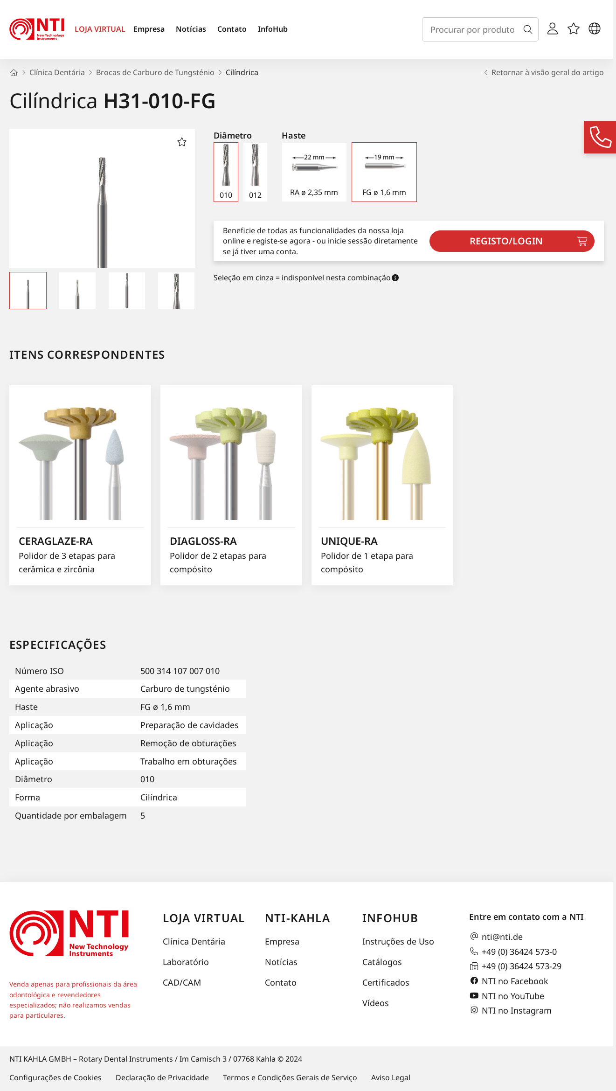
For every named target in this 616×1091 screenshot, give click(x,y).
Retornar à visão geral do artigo (543, 72)
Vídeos (375, 1002)
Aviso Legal (390, 1077)
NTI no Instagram (510, 1010)
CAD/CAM (182, 982)
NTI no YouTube (506, 996)
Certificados (385, 982)
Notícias (191, 29)
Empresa (149, 29)
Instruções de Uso (398, 941)
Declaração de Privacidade (162, 1077)
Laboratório (186, 961)
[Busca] (529, 29)
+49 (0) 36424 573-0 (513, 951)
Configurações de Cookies (55, 1077)
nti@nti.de (496, 936)
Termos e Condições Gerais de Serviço (290, 1077)
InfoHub (273, 29)
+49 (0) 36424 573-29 (515, 966)
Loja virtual (204, 917)
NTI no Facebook (508, 981)
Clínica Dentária (194, 941)
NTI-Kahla (297, 917)
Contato (232, 29)
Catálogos (382, 961)
